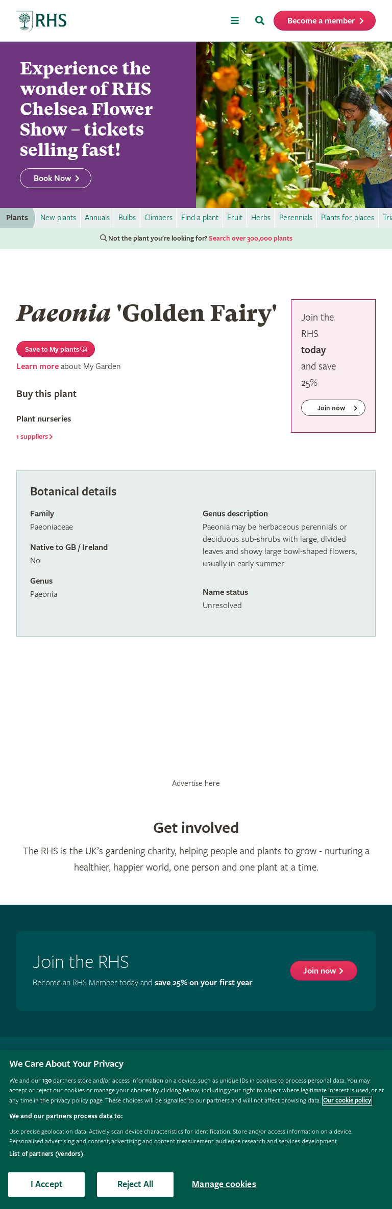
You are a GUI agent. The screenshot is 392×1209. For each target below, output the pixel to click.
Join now (319, 971)
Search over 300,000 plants (250, 238)
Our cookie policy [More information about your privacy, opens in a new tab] (347, 1101)
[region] (196, 1129)
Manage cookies (224, 1184)
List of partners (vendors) (46, 1154)
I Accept (46, 1184)
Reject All (135, 1184)
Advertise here (196, 783)
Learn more (37, 367)
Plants (17, 218)
